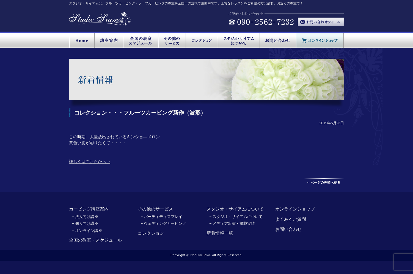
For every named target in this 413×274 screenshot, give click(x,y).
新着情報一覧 (219, 233)
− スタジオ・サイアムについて (236, 216)
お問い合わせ (288, 229)
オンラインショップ (295, 209)
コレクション (151, 233)
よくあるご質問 (290, 219)
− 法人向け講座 (85, 216)
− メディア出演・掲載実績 (232, 223)
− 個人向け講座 (85, 223)
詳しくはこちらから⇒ (89, 161)
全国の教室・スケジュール (95, 240)
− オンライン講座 (87, 230)
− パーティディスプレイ (161, 216)
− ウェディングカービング (163, 223)
